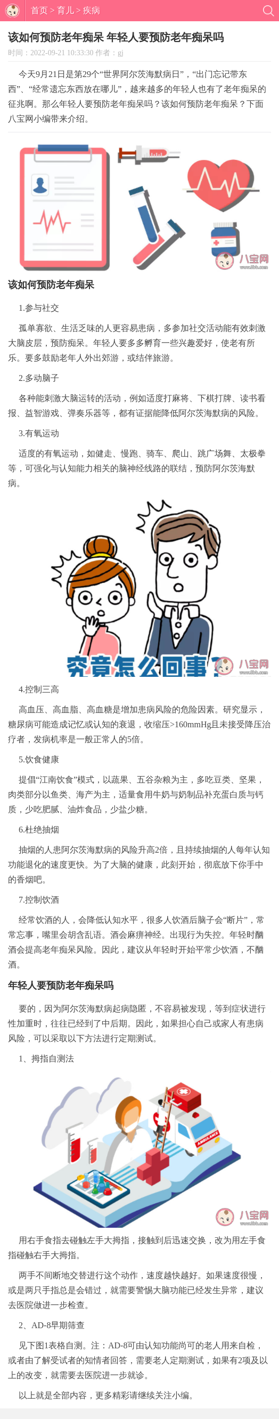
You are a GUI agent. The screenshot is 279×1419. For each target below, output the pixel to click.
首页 (39, 10)
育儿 (65, 10)
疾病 (91, 10)
